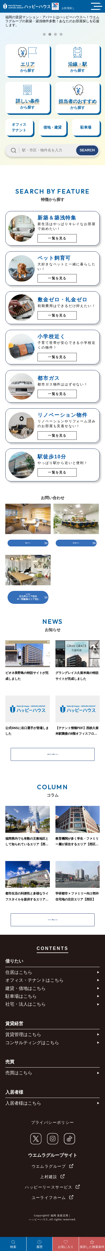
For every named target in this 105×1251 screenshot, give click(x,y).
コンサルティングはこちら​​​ (32, 1052)
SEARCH (87, 150)
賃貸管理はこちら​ (23, 1044)
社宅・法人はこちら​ (25, 1014)
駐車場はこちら (21, 1006)
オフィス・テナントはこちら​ (34, 990)
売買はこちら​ (18, 1082)
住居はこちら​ (18, 982)
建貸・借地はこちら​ (25, 998)
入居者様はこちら (23, 1113)
